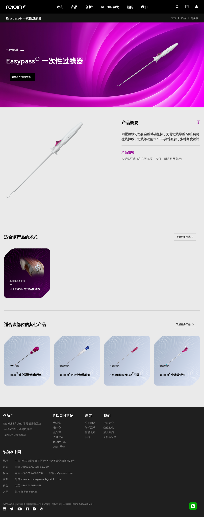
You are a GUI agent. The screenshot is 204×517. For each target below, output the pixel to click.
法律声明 (67, 504)
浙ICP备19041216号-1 (83, 504)
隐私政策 (56, 504)
